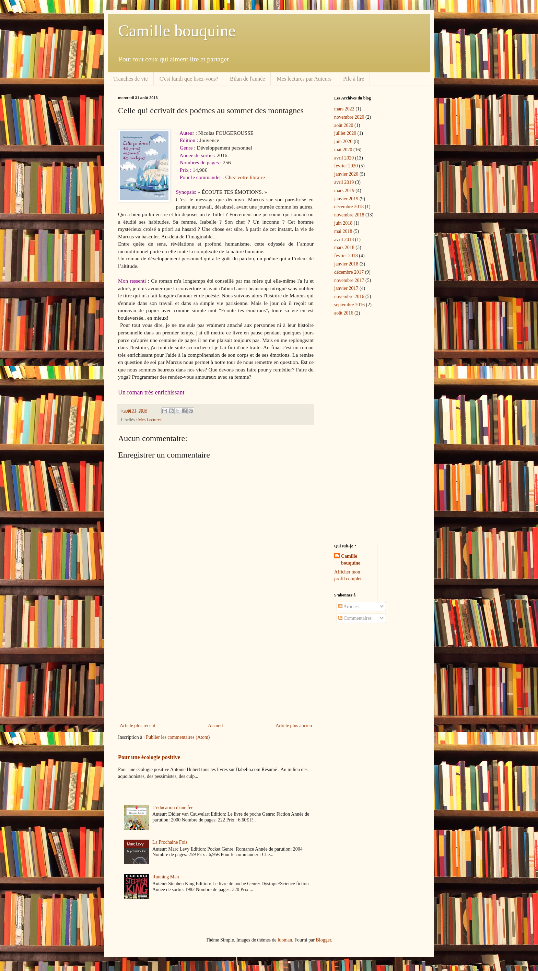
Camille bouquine (177, 31)
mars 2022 (344, 108)
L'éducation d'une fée (172, 807)
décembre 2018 (349, 206)
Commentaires (355, 618)
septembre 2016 (349, 304)
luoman (285, 940)
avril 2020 (344, 158)
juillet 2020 (345, 133)
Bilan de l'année (247, 79)
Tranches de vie (130, 79)
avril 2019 (344, 182)
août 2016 (343, 313)
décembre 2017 (349, 272)
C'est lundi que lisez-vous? (189, 79)
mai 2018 (343, 231)
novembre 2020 (349, 117)
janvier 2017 (346, 288)
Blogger (323, 940)
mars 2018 (344, 247)
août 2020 (343, 125)
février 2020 (346, 165)
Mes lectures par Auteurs (304, 79)
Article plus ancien (294, 725)
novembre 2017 (349, 280)
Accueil (215, 725)
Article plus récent (137, 725)
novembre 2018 (349, 214)
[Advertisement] (216, 665)
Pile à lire (353, 79)
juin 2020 (343, 141)
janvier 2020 (346, 174)
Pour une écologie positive (149, 757)
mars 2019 (344, 190)
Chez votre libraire (245, 177)
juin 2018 (343, 223)
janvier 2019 (346, 198)
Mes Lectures (149, 419)
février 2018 (346, 255)
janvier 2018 (346, 264)
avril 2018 (344, 239)
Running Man (165, 876)
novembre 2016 (349, 296)
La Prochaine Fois (169, 842)
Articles (348, 606)
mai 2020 (343, 149)
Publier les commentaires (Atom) (178, 737)
